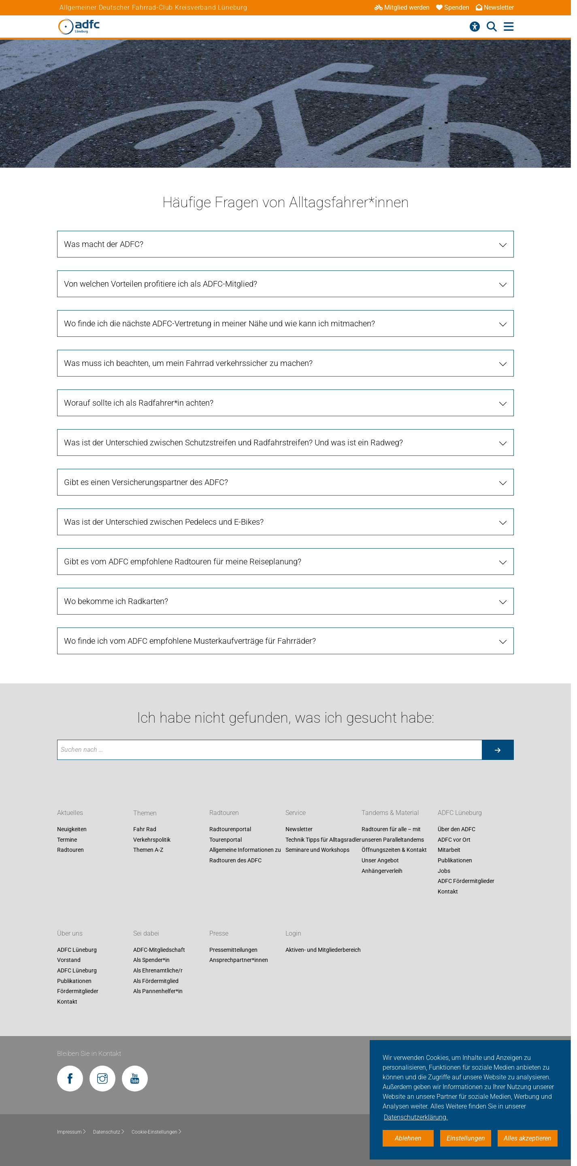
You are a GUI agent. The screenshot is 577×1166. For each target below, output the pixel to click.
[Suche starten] (497, 750)
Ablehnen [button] (408, 1138)
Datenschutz (109, 1132)
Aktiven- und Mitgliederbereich (323, 950)
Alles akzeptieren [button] (527, 1138)
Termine (67, 839)
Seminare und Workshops (317, 850)
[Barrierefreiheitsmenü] (475, 26)
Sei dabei (146, 933)
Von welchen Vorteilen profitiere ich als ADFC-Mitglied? (160, 284)
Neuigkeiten (72, 829)
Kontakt (448, 891)
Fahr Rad (144, 829)
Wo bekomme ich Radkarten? (116, 601)
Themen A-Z (148, 850)
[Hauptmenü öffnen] (509, 27)
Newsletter (495, 7)
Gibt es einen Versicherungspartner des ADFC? (146, 482)
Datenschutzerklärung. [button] (416, 1117)
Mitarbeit (449, 850)
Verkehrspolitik (151, 839)
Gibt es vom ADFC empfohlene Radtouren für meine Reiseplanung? (182, 561)
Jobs (444, 871)
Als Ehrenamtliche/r (158, 970)
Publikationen (455, 860)
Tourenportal (225, 839)
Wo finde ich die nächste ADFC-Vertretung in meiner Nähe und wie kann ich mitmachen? (219, 323)
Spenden (452, 7)
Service (295, 813)
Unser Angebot (380, 860)
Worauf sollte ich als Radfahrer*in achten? (138, 403)
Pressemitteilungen (233, 950)
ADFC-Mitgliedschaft (159, 950)
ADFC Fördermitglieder (466, 881)
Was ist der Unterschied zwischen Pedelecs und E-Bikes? (164, 522)
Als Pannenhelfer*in (158, 991)
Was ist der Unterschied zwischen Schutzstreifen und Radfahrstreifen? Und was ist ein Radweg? (233, 442)
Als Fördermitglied (156, 981)
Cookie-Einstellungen (157, 1132)
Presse (218, 933)
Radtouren (70, 850)
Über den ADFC (456, 829)
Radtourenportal (230, 829)
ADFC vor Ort (454, 839)
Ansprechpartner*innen (238, 960)
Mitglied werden (402, 7)
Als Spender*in (151, 960)
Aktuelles (70, 813)
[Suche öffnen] (492, 26)
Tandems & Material (390, 813)
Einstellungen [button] (466, 1138)
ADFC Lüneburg (460, 813)
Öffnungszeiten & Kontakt (394, 850)
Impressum (72, 1132)
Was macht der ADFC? (103, 244)
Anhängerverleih (382, 871)
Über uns (70, 933)
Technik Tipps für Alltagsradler (323, 839)
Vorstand (69, 960)
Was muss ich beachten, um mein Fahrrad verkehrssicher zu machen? (188, 363)
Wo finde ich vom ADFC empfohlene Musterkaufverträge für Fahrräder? (190, 641)
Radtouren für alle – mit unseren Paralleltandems (393, 834)
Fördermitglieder (77, 991)
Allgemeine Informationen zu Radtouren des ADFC (245, 855)
